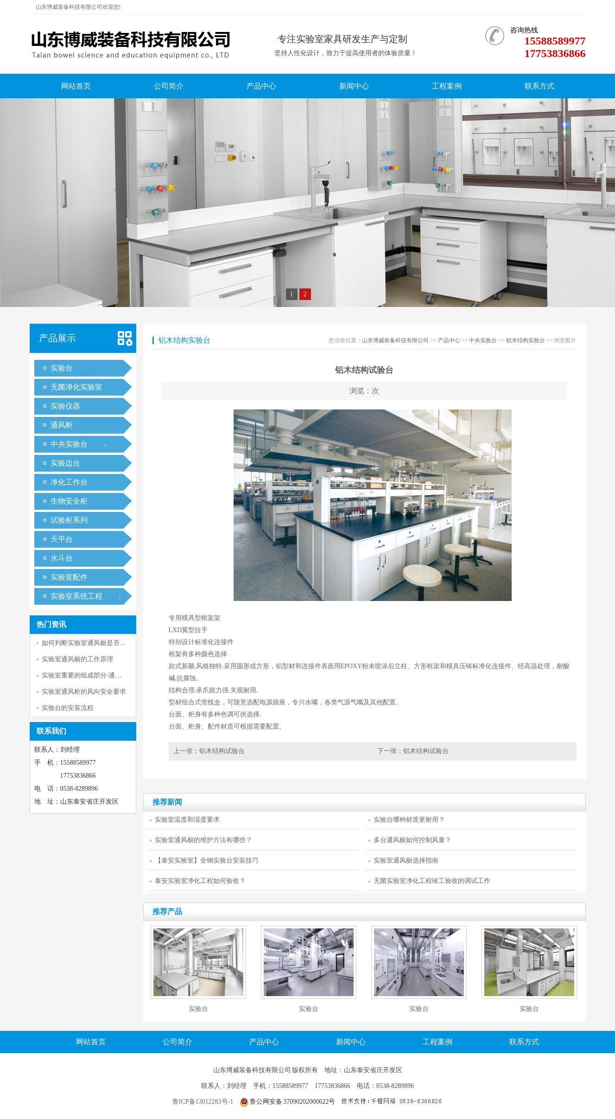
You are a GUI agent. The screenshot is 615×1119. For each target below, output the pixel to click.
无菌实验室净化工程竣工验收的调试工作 (432, 880)
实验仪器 (65, 406)
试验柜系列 (69, 520)
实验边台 (65, 463)
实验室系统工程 (76, 596)
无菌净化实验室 (76, 387)
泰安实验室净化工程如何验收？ (200, 880)
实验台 (62, 368)
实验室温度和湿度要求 (187, 819)
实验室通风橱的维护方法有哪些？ (203, 840)
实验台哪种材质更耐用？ (409, 819)
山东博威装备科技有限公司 (395, 340)
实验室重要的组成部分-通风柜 (85, 675)
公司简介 (169, 86)
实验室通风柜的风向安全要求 (84, 691)
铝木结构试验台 (222, 751)
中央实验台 (69, 444)
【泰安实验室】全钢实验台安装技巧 (207, 860)
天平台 (62, 539)
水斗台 (62, 558)
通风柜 (62, 425)
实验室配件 (69, 577)
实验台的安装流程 (68, 707)
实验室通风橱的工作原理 (77, 659)
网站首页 (76, 86)
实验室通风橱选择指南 (406, 860)
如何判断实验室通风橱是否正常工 (90, 642)
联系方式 (539, 86)
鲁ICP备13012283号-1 (202, 1101)
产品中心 (261, 86)
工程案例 (447, 86)
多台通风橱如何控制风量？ (412, 840)
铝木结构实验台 (525, 340)
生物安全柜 (69, 501)
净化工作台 (69, 482)
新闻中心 (354, 86)
